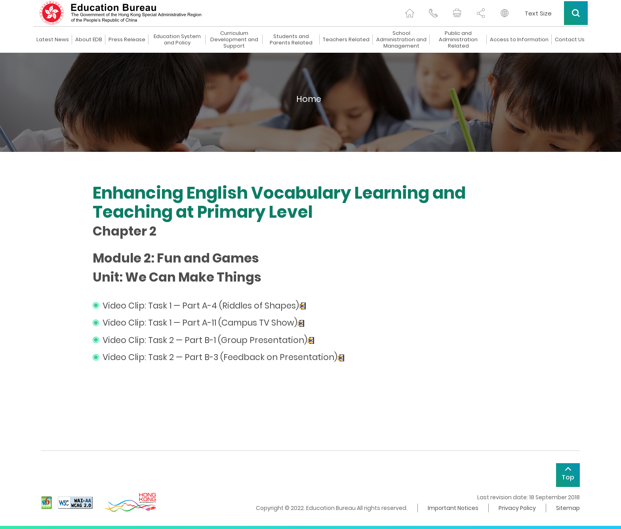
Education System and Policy (177, 39)
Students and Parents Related (291, 39)
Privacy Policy (517, 508)
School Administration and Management (401, 39)
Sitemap (568, 508)
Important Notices (453, 508)
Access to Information (519, 39)
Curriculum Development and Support (234, 39)
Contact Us (570, 39)
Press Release (127, 39)
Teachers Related (346, 39)
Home (308, 99)
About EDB (88, 39)
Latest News (52, 39)
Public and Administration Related (458, 39)
